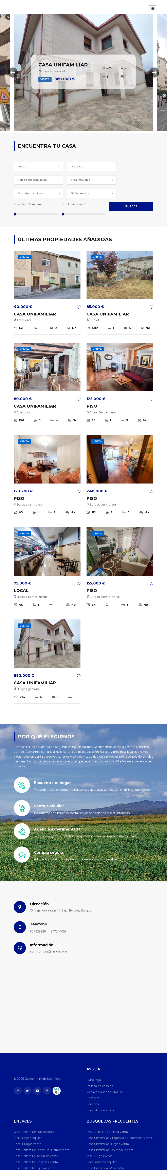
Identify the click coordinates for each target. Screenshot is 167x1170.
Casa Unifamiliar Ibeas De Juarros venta (41, 1136)
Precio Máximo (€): (74, 191)
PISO (92, 392)
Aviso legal (94, 1066)
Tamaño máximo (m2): (29, 191)
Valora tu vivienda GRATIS (105, 1079)
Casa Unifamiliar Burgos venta (108, 1130)
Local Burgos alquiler (28, 1161)
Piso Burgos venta (100, 1143)
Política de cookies (100, 1072)
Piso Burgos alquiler (28, 1124)
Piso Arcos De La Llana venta (107, 1118)
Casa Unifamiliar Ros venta (105, 1155)
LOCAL (21, 577)
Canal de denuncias (100, 1097)
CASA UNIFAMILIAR (35, 300)
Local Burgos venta (27, 1130)
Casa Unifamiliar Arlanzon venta (36, 1143)
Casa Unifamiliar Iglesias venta (35, 1155)
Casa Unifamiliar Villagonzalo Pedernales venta (119, 1124)
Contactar (93, 1085)
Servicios (93, 1091)
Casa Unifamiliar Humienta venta (110, 1161)
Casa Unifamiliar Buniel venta (34, 1118)
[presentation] (13, 72)
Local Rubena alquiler (102, 1149)
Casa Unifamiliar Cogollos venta (36, 1149)
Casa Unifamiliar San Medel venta (110, 1136)
